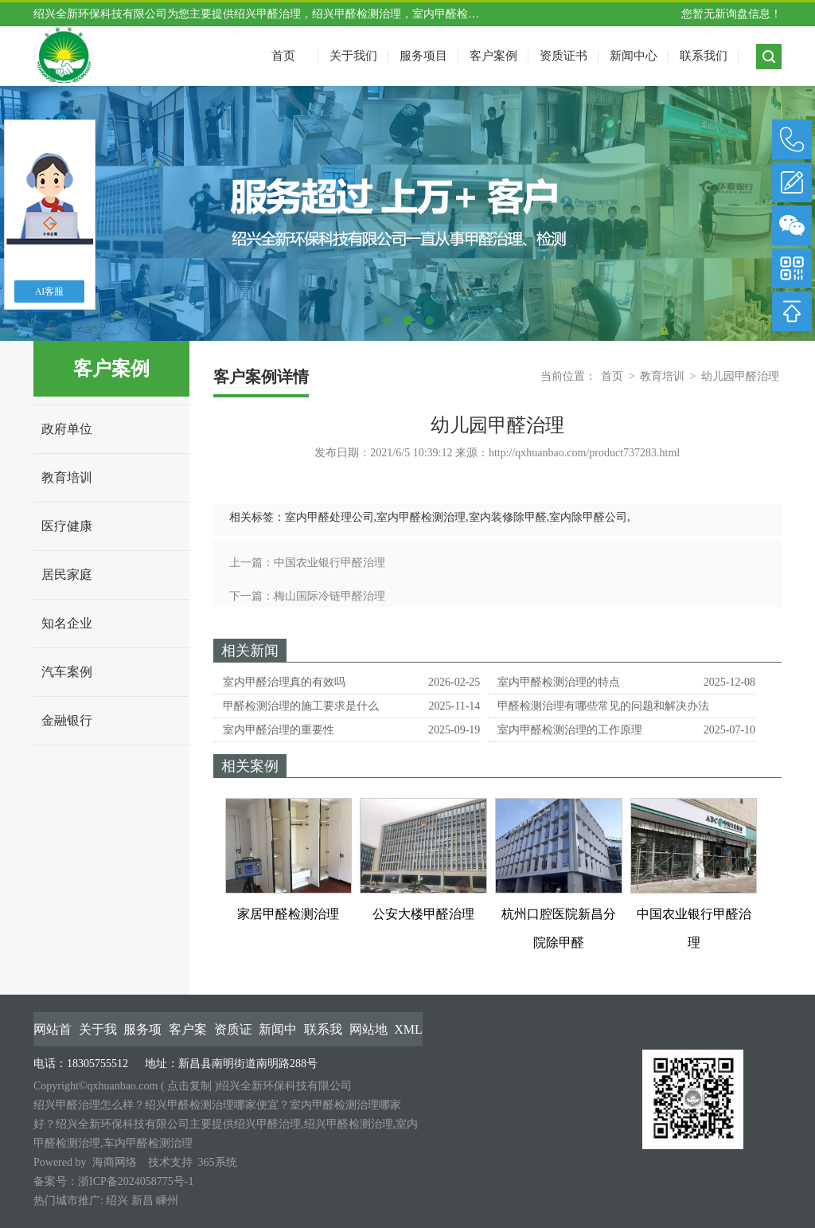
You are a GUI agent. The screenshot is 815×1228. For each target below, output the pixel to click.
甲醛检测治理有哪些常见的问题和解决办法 (603, 706)
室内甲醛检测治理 (421, 517)
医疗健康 (66, 526)
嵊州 (167, 1200)
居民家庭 (66, 574)
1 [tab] (386, 320)
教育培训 (66, 477)
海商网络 (114, 1162)
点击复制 (189, 1086)
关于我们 (353, 55)
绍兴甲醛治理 (267, 14)
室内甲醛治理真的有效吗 (284, 682)
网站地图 (368, 1030)
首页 (612, 376)
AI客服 (49, 291)
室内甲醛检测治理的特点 (558, 682)
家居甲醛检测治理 (288, 914)
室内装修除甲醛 (508, 517)
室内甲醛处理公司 (329, 517)
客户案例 (493, 55)
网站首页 (52, 1030)
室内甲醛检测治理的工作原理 (569, 730)
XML (408, 1029)
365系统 (217, 1162)
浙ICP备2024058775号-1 (135, 1181)
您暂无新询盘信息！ (731, 14)
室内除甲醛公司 (588, 517)
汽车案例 (66, 672)
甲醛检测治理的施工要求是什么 (301, 706)
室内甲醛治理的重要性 (278, 730)
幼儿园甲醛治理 (740, 376)
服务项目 (423, 55)
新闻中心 (633, 55)
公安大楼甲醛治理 (423, 914)
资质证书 (563, 55)
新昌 (142, 1200)
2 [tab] (408, 320)
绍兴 (117, 1200)
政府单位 (66, 429)
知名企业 (66, 623)
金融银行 (66, 720)
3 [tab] (429, 320)
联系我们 (703, 55)
